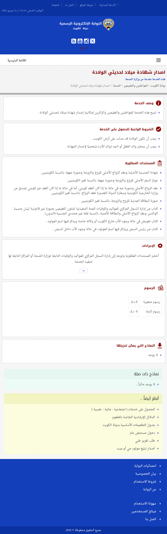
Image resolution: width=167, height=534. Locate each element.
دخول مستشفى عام (142, 433)
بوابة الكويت (157, 85)
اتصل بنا (69, 4)
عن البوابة (149, 489)
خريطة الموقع (86, 4)
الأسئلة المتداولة (107, 4)
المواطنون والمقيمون (136, 85)
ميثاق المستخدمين (143, 511)
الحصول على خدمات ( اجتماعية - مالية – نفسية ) (123, 409)
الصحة (117, 85)
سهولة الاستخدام (145, 504)
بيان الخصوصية (145, 474)
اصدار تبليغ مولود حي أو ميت (136, 449)
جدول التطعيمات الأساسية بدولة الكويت (128, 425)
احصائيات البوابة (145, 466)
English (55, 4)
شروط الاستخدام (145, 482)
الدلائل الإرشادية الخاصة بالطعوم (133, 417)
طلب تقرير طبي (145, 441)
